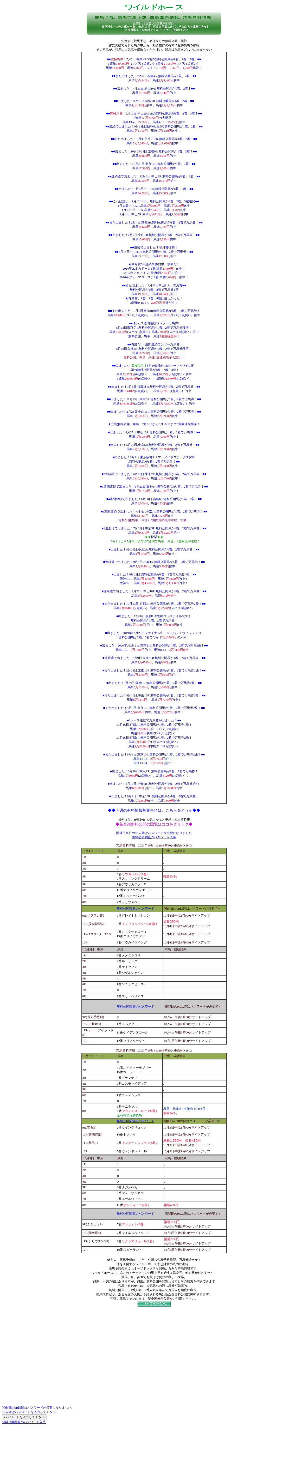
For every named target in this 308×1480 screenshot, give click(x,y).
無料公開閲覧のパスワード (135, 908)
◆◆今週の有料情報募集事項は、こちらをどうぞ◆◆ (154, 810)
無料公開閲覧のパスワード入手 (154, 837)
